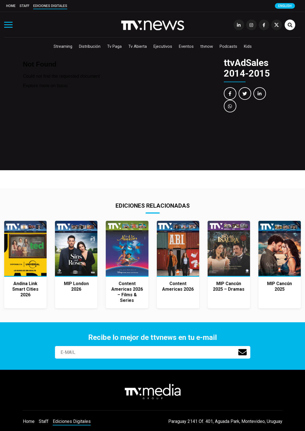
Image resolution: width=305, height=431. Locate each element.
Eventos (186, 46)
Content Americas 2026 (178, 286)
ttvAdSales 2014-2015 (247, 68)
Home (11, 6)
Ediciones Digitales (50, 6)
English (285, 6)
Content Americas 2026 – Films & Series (127, 292)
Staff (24, 6)
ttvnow (206, 46)
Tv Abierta (137, 46)
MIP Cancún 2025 (279, 286)
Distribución (89, 46)
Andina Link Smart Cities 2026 (25, 289)
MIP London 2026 (76, 286)
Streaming (63, 46)
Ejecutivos (162, 46)
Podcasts (228, 46)
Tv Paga (114, 46)
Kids (248, 46)
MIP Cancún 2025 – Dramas (228, 286)
